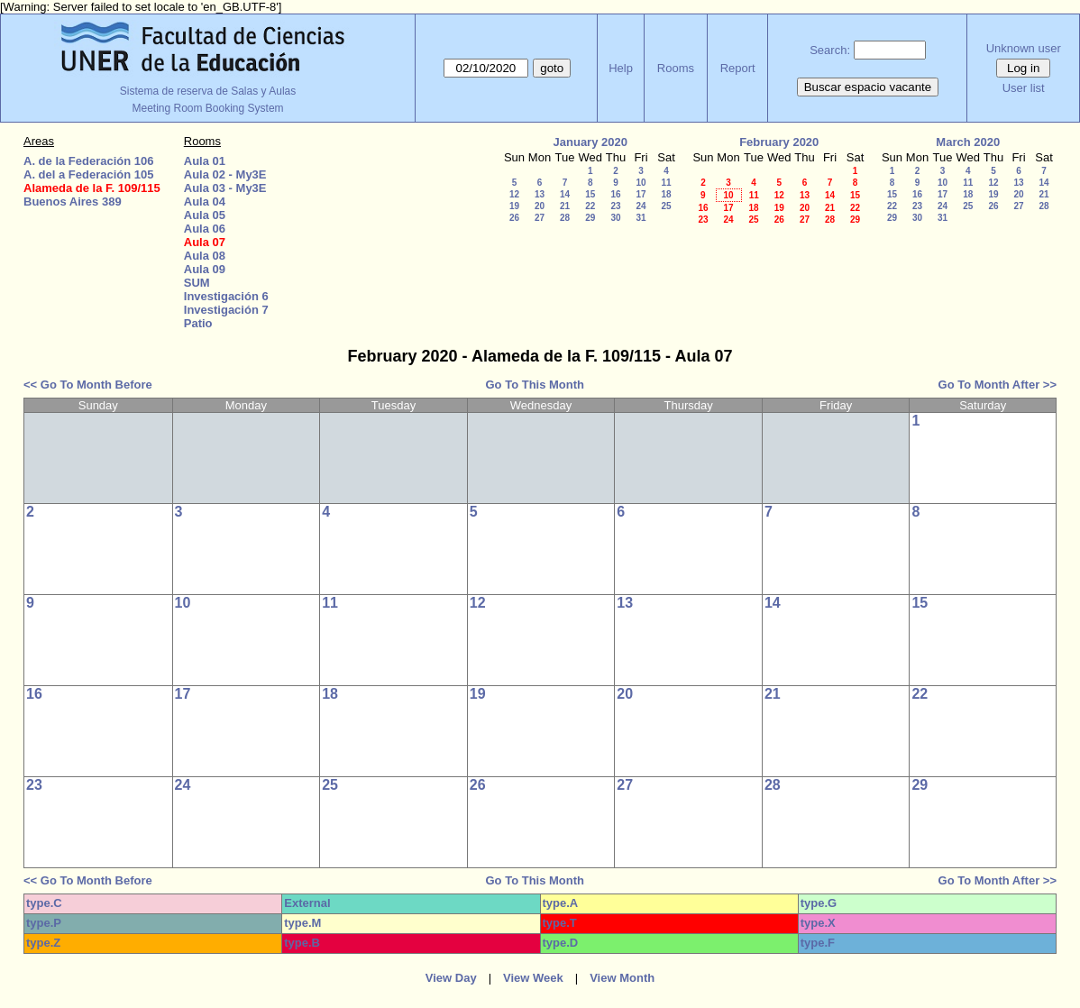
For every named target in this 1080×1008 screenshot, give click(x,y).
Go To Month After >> (997, 384)
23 (615, 206)
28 (565, 218)
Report (737, 68)
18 (666, 194)
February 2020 (779, 142)
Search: (830, 50)
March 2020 (968, 142)
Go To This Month (535, 384)
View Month (622, 978)
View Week (533, 978)
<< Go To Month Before (87, 384)
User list (1023, 88)
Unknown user (1023, 48)
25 (666, 206)
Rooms (675, 68)
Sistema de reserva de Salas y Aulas (208, 91)
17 (640, 194)
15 (590, 194)
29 (590, 218)
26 (514, 218)
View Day (451, 978)
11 (666, 183)
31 (640, 218)
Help (621, 68)
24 (640, 206)
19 (514, 206)
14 (565, 194)
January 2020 (590, 142)
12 (514, 194)
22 (590, 206)
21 (565, 206)
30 (615, 218)
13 (540, 194)
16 (615, 194)
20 (540, 206)
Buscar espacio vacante (868, 87)
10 (640, 183)
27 (540, 218)
